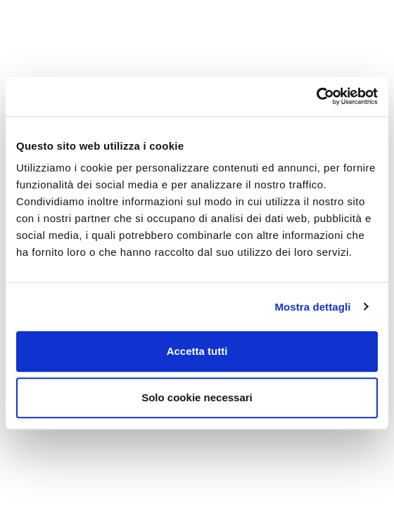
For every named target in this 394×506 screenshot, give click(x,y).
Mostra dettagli (312, 307)
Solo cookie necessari (197, 397)
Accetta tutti (197, 351)
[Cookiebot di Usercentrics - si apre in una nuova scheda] (316, 96)
